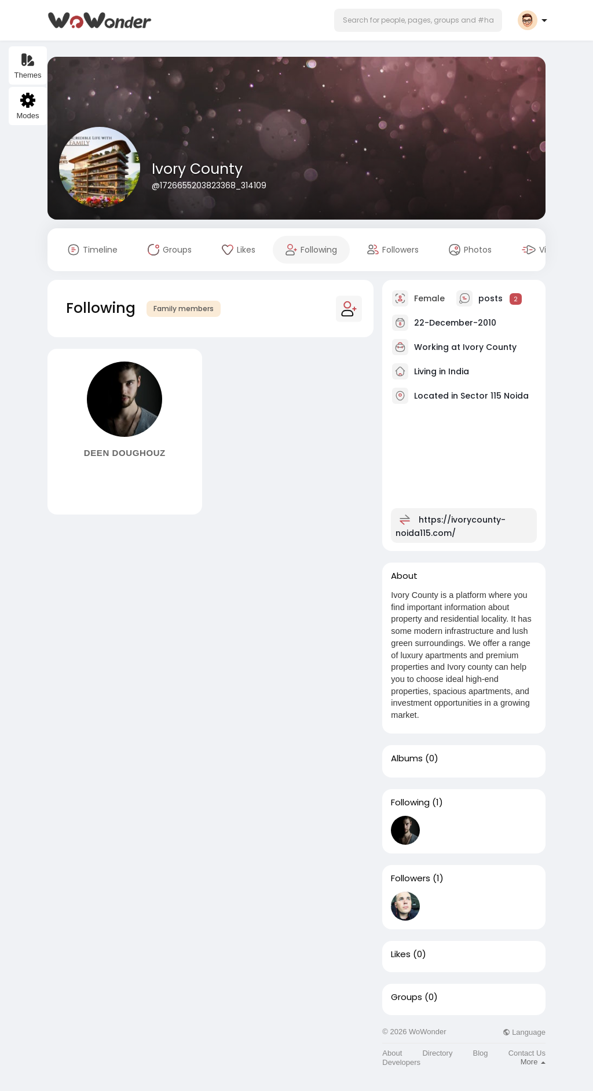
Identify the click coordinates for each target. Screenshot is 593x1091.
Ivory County (197, 169)
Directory (437, 1053)
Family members (183, 308)
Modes (27, 106)
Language (524, 1032)
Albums (407, 758)
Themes (28, 65)
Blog (480, 1053)
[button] (418, 20)
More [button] (533, 1061)
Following (410, 802)
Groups (406, 997)
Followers (410, 878)
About (392, 1053)
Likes (401, 954)
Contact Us (527, 1053)
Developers (401, 1062)
